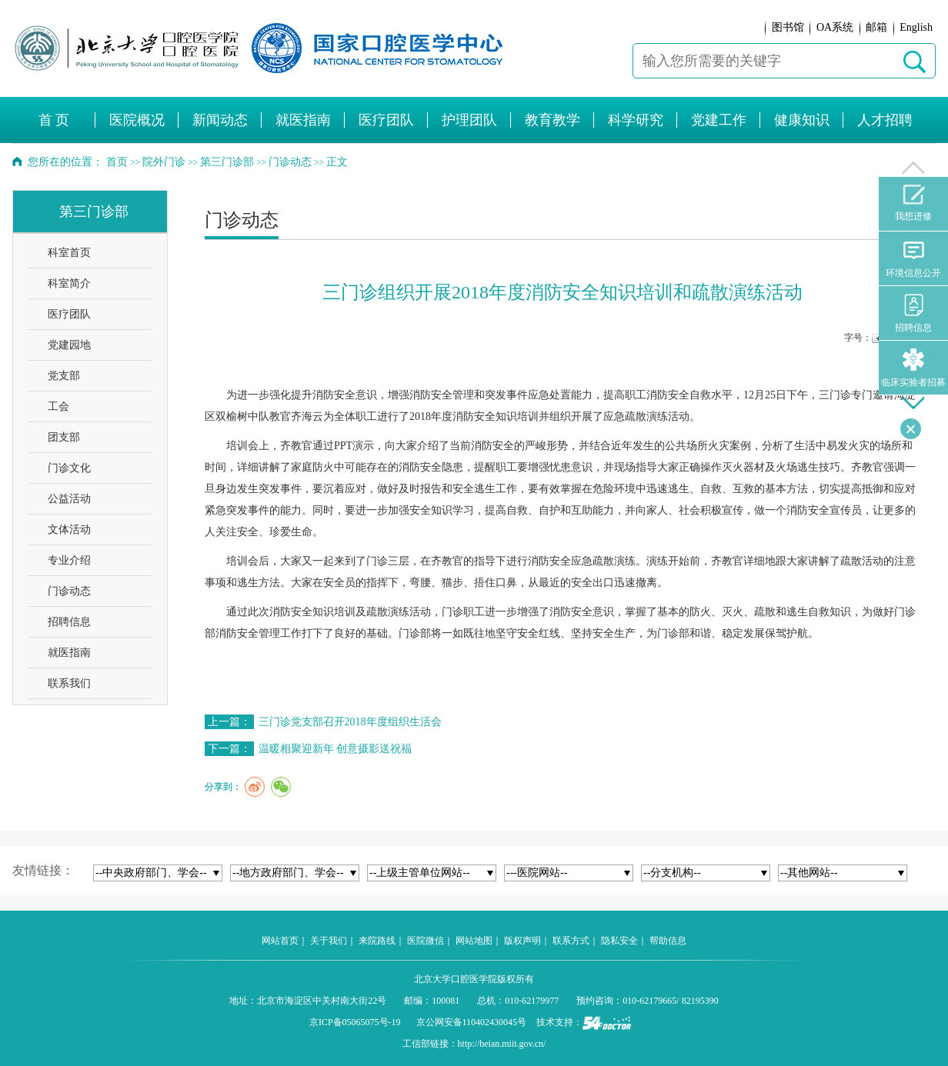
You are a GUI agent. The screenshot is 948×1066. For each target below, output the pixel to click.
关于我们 (328, 940)
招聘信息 (69, 622)
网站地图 (474, 940)
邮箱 (876, 27)
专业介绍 (69, 560)
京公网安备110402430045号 (471, 1022)
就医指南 (69, 652)
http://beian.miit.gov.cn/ (502, 1043)
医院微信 (425, 940)
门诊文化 (69, 468)
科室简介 (69, 283)
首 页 (54, 120)
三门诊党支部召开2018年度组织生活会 (350, 722)
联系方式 (570, 940)
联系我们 (69, 683)
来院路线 (377, 940)
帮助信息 (667, 940)
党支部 (64, 375)
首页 (117, 162)
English (916, 27)
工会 (58, 406)
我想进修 (913, 203)
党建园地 (69, 345)
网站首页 (280, 940)
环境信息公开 (913, 258)
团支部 (64, 437)
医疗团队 (69, 314)
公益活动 (69, 499)
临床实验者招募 (913, 368)
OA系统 (834, 27)
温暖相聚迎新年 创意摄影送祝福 (335, 749)
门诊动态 (69, 591)
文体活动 (69, 529)
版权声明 (522, 940)
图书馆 (788, 27)
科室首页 (69, 252)
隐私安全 (619, 940)
